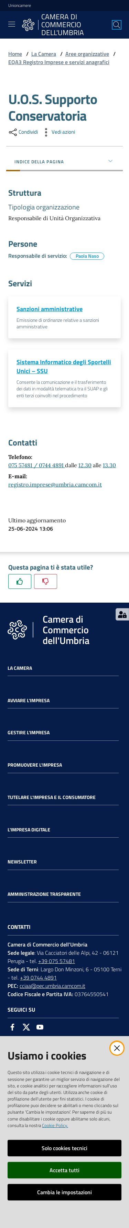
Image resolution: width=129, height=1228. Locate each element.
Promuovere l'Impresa (35, 765)
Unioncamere (19, 5)
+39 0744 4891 (38, 977)
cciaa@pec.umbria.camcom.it (52, 986)
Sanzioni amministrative (50, 309)
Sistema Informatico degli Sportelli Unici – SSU (64, 366)
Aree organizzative (87, 54)
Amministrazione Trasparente (44, 894)
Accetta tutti (64, 1170)
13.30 (109, 465)
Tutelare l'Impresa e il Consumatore (52, 797)
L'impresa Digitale (29, 829)
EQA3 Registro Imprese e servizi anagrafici (58, 62)
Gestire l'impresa (29, 732)
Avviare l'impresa (29, 700)
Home (15, 54)
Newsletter (22, 861)
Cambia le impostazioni (64, 1192)
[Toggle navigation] (12, 24)
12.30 (85, 465)
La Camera (43, 54)
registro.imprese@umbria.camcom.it (55, 484)
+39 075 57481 (56, 961)
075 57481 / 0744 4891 (36, 465)
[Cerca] (116, 25)
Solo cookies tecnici (64, 1148)
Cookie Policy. (55, 1125)
